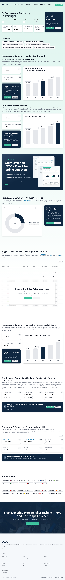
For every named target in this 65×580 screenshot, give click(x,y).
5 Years (58, 69)
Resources (28, 4)
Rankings (3, 565)
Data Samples (25, 567)
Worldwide (28, 22)
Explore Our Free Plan (32, 523)
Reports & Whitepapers (27, 558)
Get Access (57, 27)
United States (35, 269)
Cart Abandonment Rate (29, 439)
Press (45, 567)
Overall (61, 261)
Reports (3, 563)
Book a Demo (59, 4)
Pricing (49, 4)
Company (42, 4)
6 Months (58, 116)
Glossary (24, 561)
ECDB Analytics (4, 572)
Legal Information (44, 577)
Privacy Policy (51, 577)
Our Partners (46, 558)
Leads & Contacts (5, 570)
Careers (45, 561)
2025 (37, 208)
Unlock (48, 441)
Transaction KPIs (5, 558)
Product (16, 4)
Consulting (36, 4)
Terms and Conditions (59, 577)
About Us (45, 556)
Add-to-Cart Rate (6, 439)
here (17, 309)
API (2, 567)
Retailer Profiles (4, 556)
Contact (45, 565)
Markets (3, 561)
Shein (60, 255)
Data (22, 4)
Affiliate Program (47, 563)
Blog (23, 563)
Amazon (6, 22)
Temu (50, 255)
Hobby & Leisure (16, 22)
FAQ (23, 565)
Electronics (25, 269)
